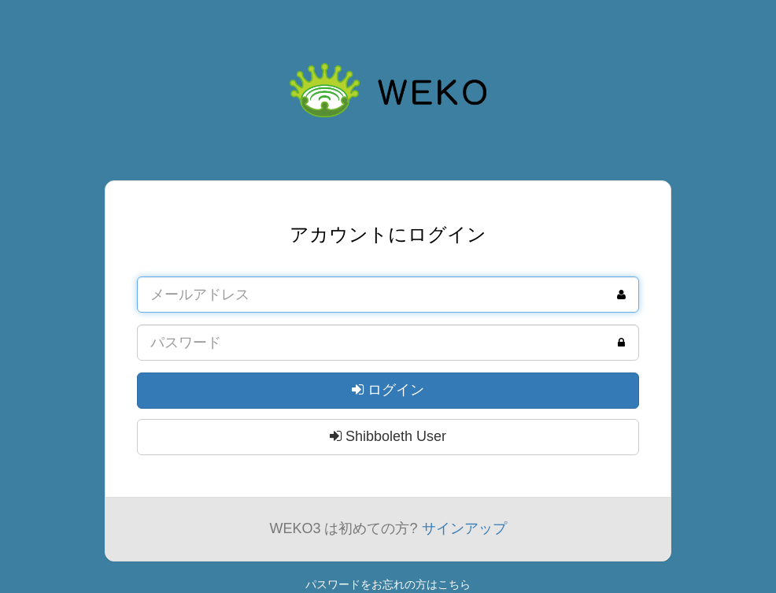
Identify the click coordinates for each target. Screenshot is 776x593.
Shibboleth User (388, 436)
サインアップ (464, 528)
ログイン (388, 390)
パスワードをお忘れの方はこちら (388, 584)
